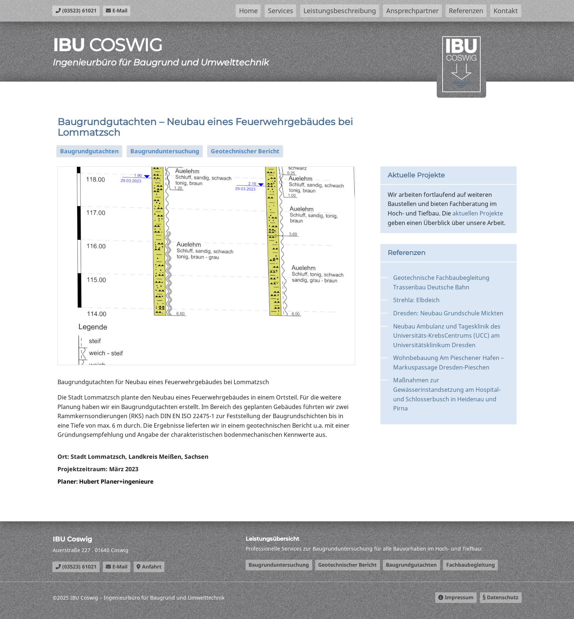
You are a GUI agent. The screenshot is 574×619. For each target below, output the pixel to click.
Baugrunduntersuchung (164, 151)
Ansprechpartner (412, 10)
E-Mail (116, 10)
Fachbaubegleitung (470, 564)
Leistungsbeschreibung (339, 10)
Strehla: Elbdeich (416, 300)
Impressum (456, 597)
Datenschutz (500, 597)
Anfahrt (149, 566)
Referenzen (466, 10)
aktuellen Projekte (477, 213)
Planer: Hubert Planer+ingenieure (106, 481)
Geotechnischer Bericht (245, 151)
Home (248, 10)
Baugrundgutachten (89, 151)
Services (280, 10)
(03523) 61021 (76, 10)
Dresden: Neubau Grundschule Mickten (448, 313)
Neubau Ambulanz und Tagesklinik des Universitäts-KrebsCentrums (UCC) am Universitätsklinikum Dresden (446, 335)
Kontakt (505, 10)
